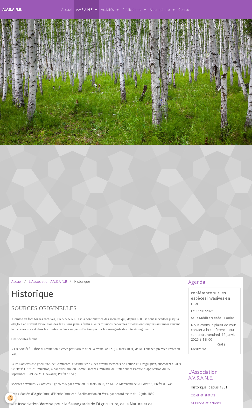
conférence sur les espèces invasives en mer (210, 298)
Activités (108, 9)
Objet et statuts (203, 395)
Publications (132, 9)
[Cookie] (10, 398)
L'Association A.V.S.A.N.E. (48, 281)
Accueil (66, 9)
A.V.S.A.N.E (84, 9)
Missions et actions (206, 403)
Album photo (160, 9)
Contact (184, 9)
